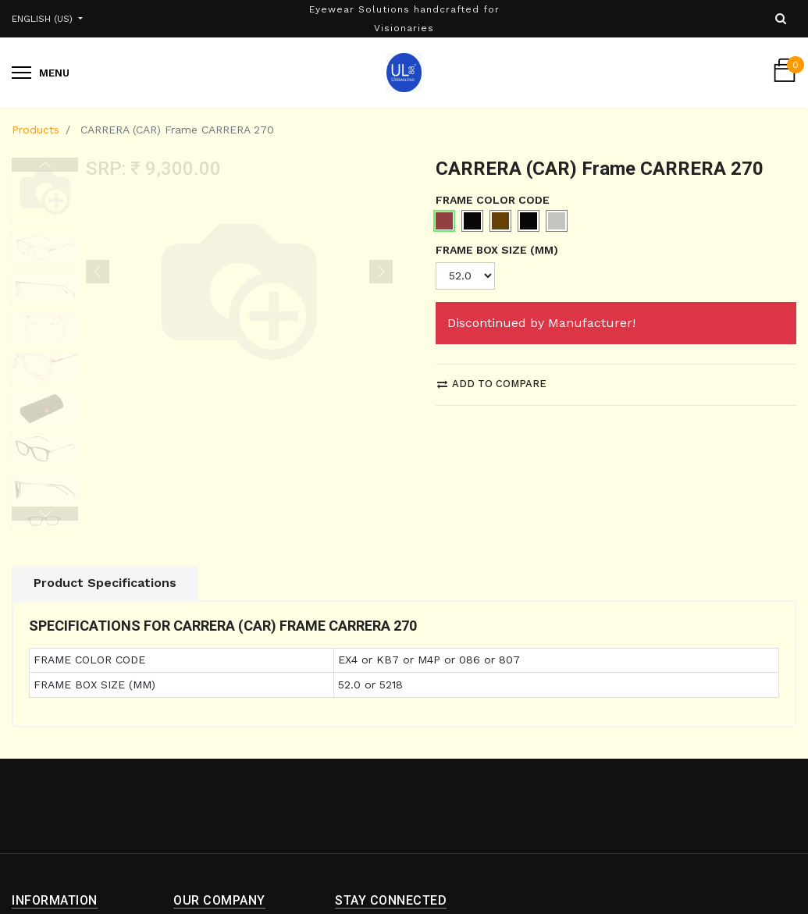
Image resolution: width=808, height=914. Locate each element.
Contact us (203, 858)
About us (197, 829)
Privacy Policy (49, 888)
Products (35, 129)
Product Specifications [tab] (105, 472)
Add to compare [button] (491, 383)
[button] (97, 171)
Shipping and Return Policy (68, 837)
